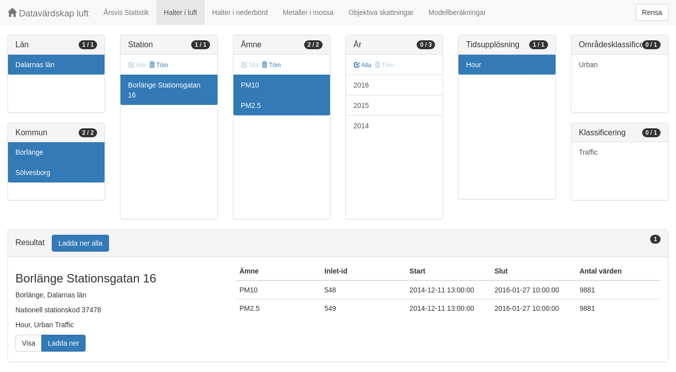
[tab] (338, 243)
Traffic (588, 152)
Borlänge (29, 152)
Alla (362, 65)
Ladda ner (63, 343)
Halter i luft (180, 12)
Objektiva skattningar (381, 12)
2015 (361, 105)
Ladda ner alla (80, 243)
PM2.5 (251, 105)
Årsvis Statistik (126, 12)
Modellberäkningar (457, 12)
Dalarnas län (35, 65)
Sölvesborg (32, 173)
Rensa (652, 12)
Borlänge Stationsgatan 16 (164, 90)
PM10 (250, 85)
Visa (28, 343)
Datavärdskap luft (48, 13)
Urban (588, 65)
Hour (473, 65)
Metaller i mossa (308, 12)
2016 (361, 85)
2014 (361, 126)
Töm (158, 65)
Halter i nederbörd (240, 12)
